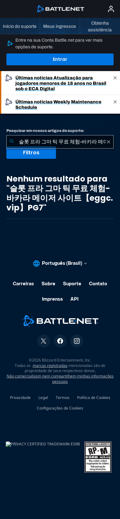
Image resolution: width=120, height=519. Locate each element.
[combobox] (60, 142)
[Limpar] (108, 142)
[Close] (115, 83)
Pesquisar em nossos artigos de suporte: (45, 130)
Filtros (31, 152)
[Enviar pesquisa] (11, 142)
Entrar (60, 59)
